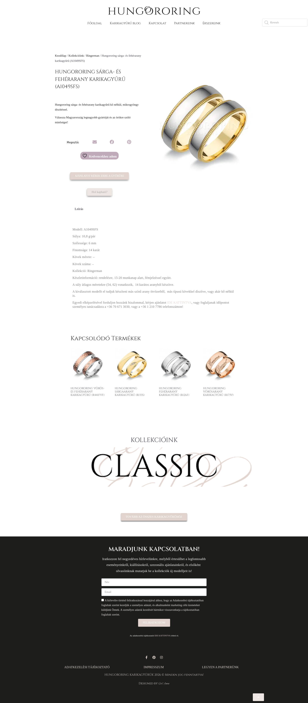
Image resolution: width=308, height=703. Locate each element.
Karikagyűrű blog (125, 23)
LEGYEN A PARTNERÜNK (220, 667)
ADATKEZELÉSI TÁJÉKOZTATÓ (87, 667)
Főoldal (94, 23)
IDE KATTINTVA (179, 302)
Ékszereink (211, 23)
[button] (94, 142)
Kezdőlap (60, 55)
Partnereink (184, 23)
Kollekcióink (76, 55)
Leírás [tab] (79, 209)
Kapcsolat (157, 23)
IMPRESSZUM (154, 667)
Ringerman (92, 55)
